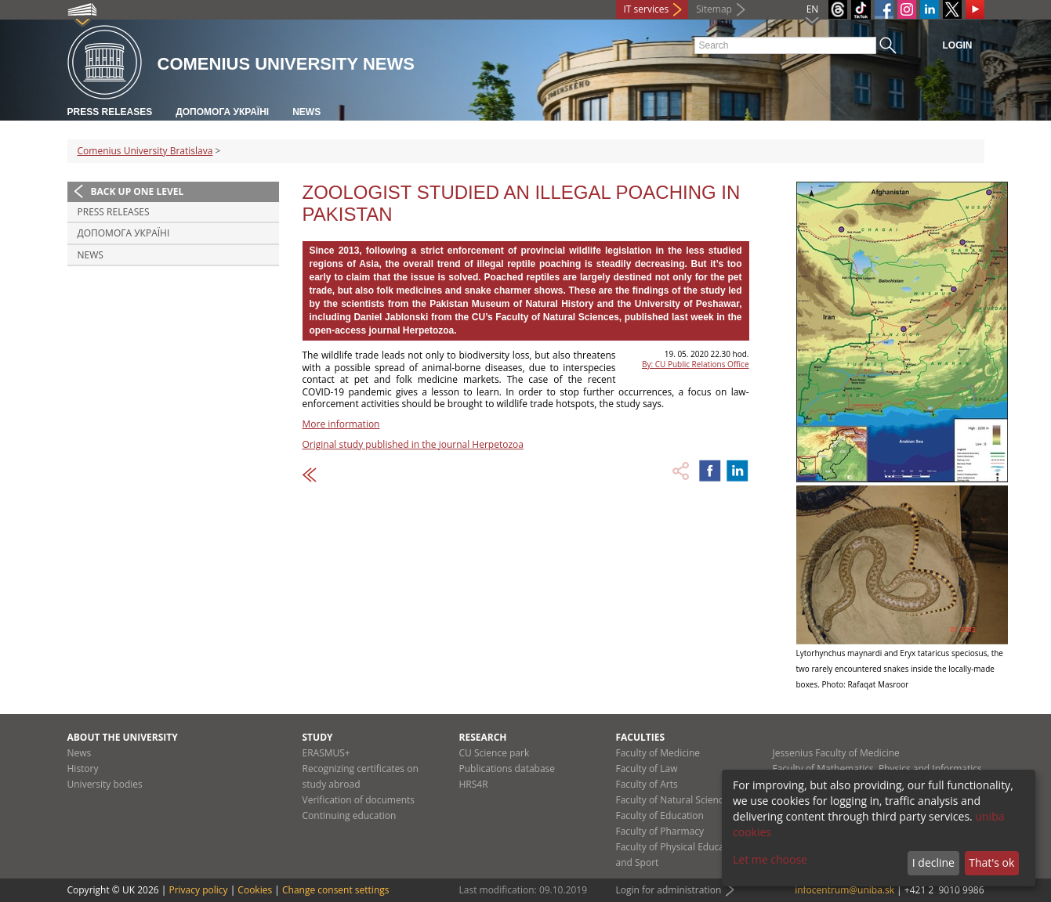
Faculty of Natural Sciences (675, 799)
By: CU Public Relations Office (695, 364)
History (83, 768)
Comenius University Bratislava (145, 150)
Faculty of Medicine (658, 752)
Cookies (254, 890)
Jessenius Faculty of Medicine (836, 752)
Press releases (110, 111)
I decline (933, 862)
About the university (122, 737)
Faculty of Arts (647, 784)
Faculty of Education (660, 815)
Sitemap (714, 9)
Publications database (507, 768)
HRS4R (473, 784)
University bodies (105, 784)
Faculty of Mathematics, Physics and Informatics (877, 768)
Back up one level (137, 191)
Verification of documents (359, 799)
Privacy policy (198, 890)
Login (958, 45)
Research (483, 737)
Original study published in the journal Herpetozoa (413, 444)
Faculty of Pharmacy (660, 831)
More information (341, 424)
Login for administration (669, 890)
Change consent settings (336, 890)
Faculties (640, 737)
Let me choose (770, 859)
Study (318, 737)
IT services (646, 9)
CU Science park (494, 752)
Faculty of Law (647, 768)
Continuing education (350, 815)
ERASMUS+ (326, 752)
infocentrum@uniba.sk (844, 890)
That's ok (991, 862)
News (306, 111)
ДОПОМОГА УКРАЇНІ (222, 111)
